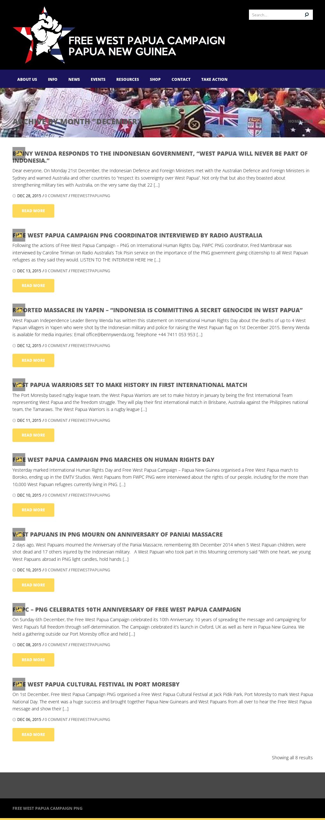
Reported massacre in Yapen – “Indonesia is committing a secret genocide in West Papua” (157, 310)
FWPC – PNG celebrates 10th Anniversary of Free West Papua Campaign (126, 609)
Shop (155, 79)
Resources (127, 79)
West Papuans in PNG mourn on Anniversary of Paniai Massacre (117, 534)
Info (53, 79)
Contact (181, 79)
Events (98, 79)
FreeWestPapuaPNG (90, 195)
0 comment (56, 195)
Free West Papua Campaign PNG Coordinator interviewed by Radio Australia (137, 235)
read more (33, 210)
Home (294, 121)
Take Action (214, 79)
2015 (308, 121)
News (74, 79)
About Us (27, 79)
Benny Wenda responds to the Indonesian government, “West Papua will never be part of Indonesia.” (160, 157)
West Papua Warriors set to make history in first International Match (129, 385)
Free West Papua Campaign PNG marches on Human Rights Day (113, 459)
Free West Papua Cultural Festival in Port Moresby (96, 684)
